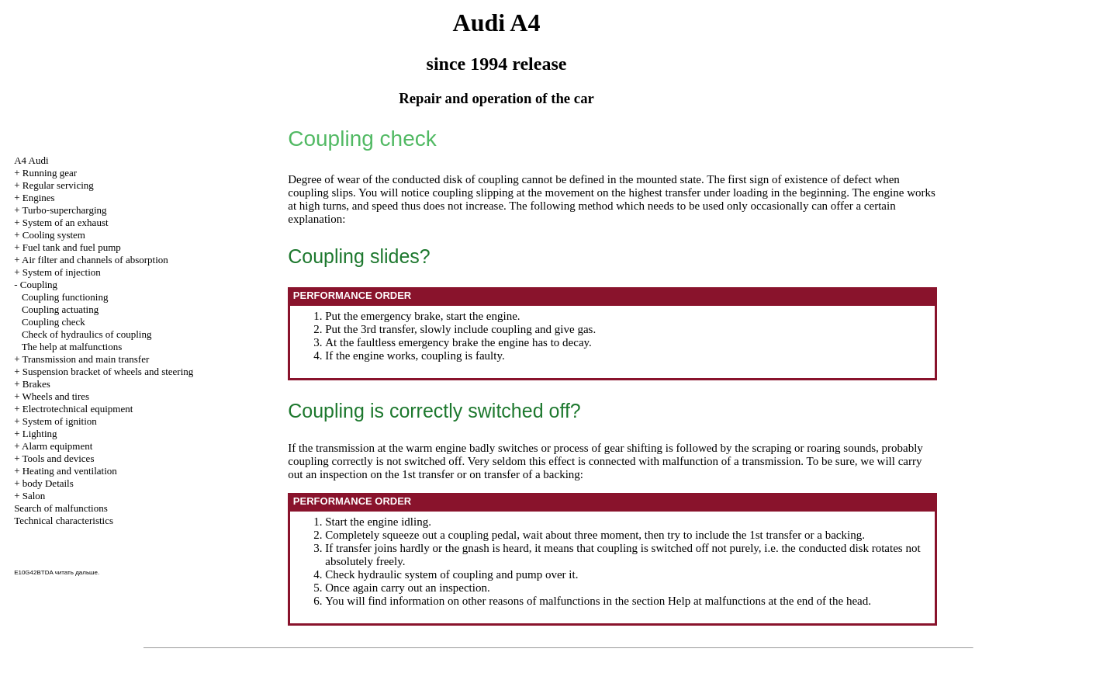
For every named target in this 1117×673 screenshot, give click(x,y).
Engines (38, 197)
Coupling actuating (60, 309)
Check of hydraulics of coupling (87, 334)
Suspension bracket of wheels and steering (108, 371)
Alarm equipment (57, 446)
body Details (48, 483)
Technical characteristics (63, 520)
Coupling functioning (65, 297)
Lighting (39, 433)
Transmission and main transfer (85, 359)
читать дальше (76, 572)
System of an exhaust (65, 222)
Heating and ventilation (69, 471)
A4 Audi (31, 160)
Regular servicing (58, 185)
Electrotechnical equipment (77, 409)
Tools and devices (58, 458)
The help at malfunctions (72, 346)
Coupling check (53, 322)
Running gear (49, 173)
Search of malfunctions (61, 508)
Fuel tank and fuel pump (71, 247)
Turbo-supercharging (64, 210)
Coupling (38, 284)
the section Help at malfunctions (690, 601)
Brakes (36, 384)
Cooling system (53, 235)
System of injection (61, 272)
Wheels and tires (55, 396)
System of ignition (59, 421)
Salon (34, 495)
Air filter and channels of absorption (95, 259)
